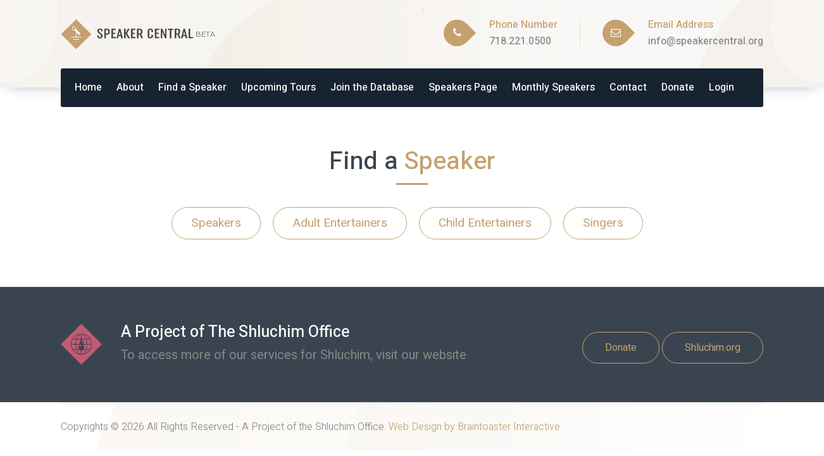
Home (88, 87)
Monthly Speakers (553, 87)
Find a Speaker (192, 87)
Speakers (216, 223)
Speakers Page (462, 87)
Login (721, 87)
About (130, 87)
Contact (628, 87)
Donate (677, 87)
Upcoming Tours (278, 87)
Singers (603, 223)
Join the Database (372, 87)
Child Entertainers (485, 223)
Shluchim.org (712, 347)
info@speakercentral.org (705, 41)
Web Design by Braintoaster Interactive (474, 426)
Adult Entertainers (339, 223)
